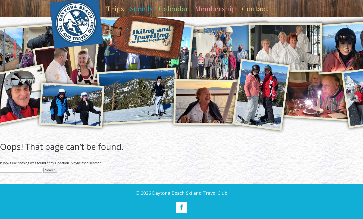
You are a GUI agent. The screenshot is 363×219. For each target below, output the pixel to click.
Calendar (174, 8)
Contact (255, 8)
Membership (215, 8)
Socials (141, 8)
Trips (115, 8)
